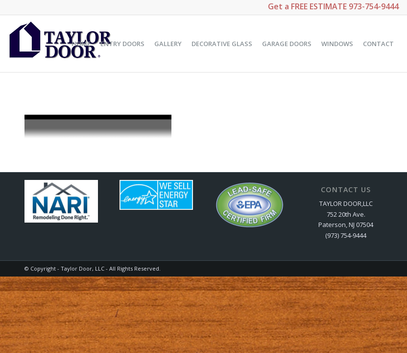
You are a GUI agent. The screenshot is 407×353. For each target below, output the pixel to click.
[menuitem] (81, 43)
